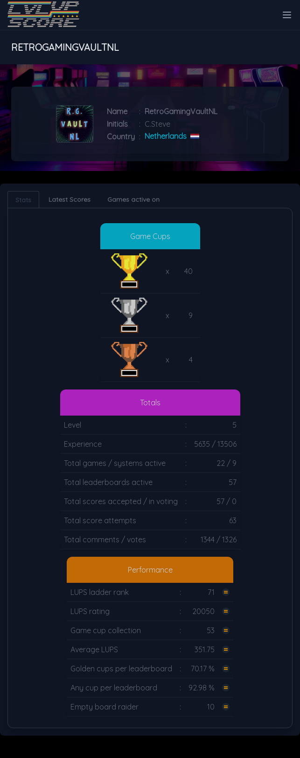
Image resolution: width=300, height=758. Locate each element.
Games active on (133, 199)
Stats (23, 200)
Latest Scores (70, 199)
